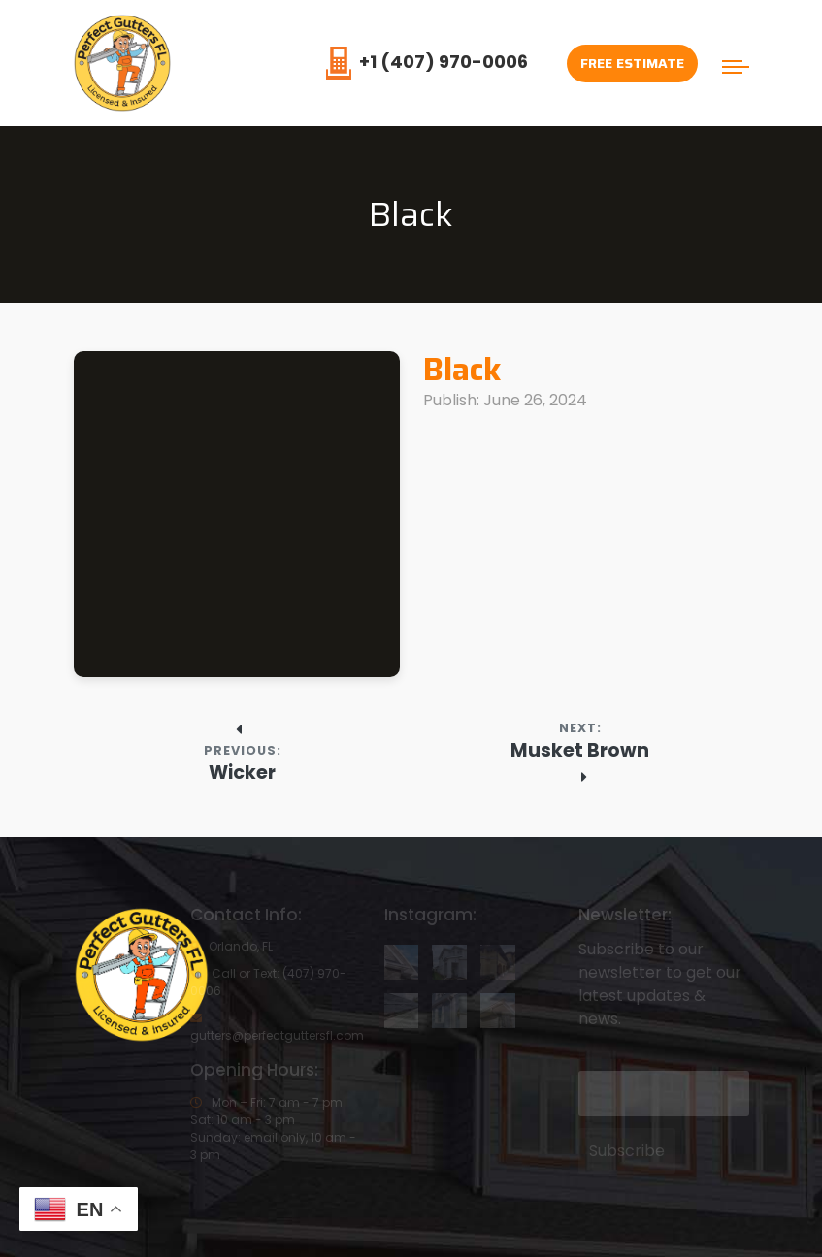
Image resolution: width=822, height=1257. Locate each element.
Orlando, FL (231, 946)
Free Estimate (632, 63)
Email (596, 1056)
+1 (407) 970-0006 (427, 61)
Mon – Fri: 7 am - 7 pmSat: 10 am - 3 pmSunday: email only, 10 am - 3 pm (273, 1128)
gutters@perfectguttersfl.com (277, 1027)
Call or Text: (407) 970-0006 (268, 982)
